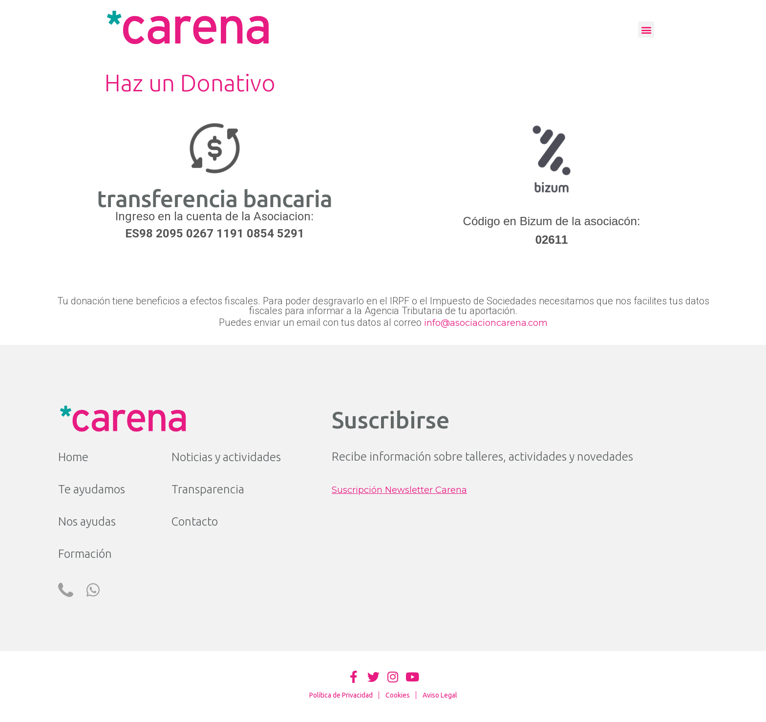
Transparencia (207, 489)
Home (73, 457)
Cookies (397, 695)
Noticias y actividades (226, 457)
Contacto (194, 521)
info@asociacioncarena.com (486, 323)
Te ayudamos (91, 489)
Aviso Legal (440, 695)
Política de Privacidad (341, 695)
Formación (85, 553)
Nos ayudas (87, 521)
